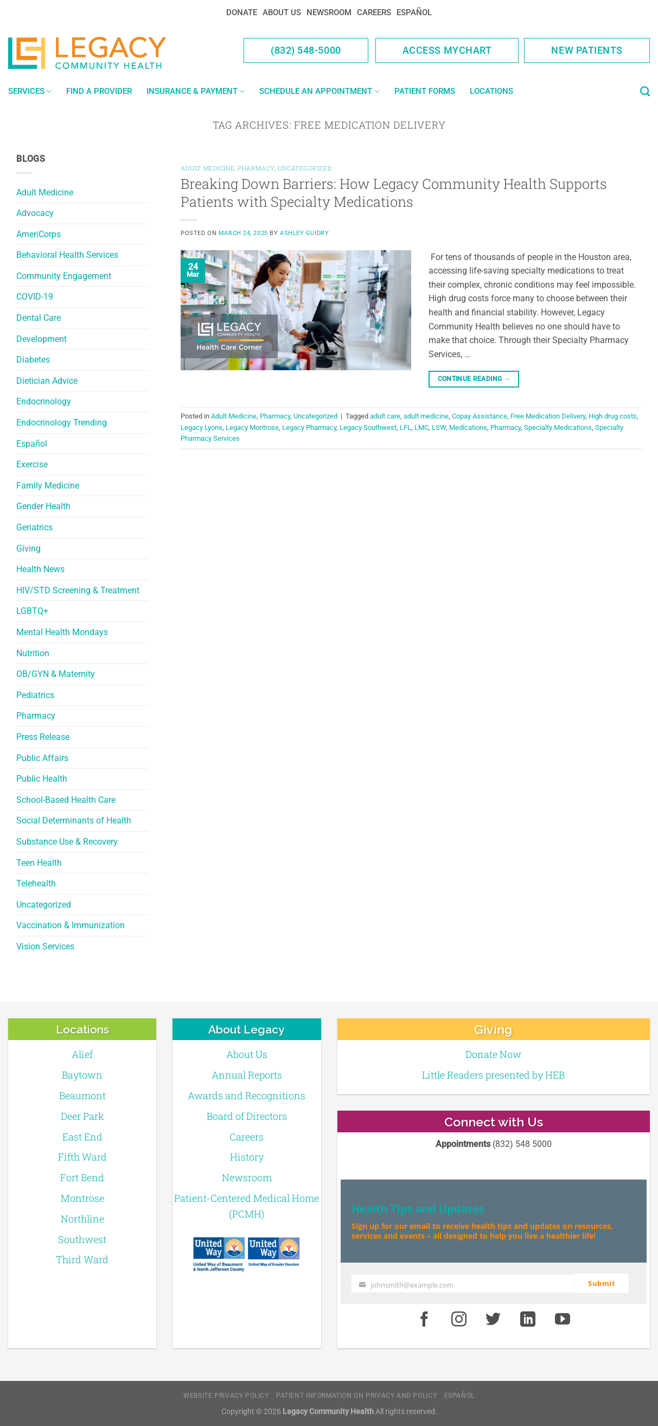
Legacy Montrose (252, 427)
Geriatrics (34, 527)
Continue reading (474, 379)
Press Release (42, 737)
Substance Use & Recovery (67, 841)
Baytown (82, 1074)
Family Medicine (47, 485)
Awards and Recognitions (246, 1095)
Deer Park (82, 1116)
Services (30, 91)
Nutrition (32, 653)
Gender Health (43, 506)
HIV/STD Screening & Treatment (77, 590)
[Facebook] (424, 1319)
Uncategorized (43, 904)
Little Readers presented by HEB (493, 1074)
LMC (421, 427)
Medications (468, 427)
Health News (40, 569)
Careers (374, 12)
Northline (82, 1218)
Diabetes (33, 359)
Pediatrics (35, 695)
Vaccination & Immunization (70, 925)
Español (414, 12)
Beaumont (82, 1095)
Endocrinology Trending (61, 422)
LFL (405, 427)
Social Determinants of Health (73, 820)
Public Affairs (42, 758)
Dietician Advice (47, 381)
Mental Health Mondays (62, 632)
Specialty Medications (558, 427)
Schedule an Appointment (319, 91)
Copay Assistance (479, 416)
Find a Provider (99, 91)
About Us (282, 12)
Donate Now (493, 1054)
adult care (385, 416)
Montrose (82, 1198)
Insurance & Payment (195, 91)
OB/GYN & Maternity (55, 674)
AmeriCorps (38, 234)
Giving (28, 548)
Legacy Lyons (201, 427)
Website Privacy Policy (226, 1395)
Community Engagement (63, 276)
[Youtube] (562, 1319)
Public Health (41, 779)
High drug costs (613, 416)
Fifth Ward (82, 1156)
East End (82, 1136)
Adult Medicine (44, 192)
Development (41, 339)
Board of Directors (247, 1116)
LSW (439, 427)
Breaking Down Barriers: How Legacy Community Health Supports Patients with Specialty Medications (394, 192)
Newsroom (329, 12)
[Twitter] (493, 1319)
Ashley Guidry (304, 233)
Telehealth (36, 883)
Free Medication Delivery (547, 416)
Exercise (32, 464)
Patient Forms (424, 91)
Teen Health (39, 863)
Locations (491, 91)
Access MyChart (447, 50)
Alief (82, 1054)
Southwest (82, 1239)
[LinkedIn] (528, 1319)
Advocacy (35, 213)
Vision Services (45, 946)
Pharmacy (35, 716)
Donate (241, 12)
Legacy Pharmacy (309, 427)
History (247, 1156)
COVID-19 (34, 296)
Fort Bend (82, 1177)
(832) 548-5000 (306, 50)
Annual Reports (247, 1074)
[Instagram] (459, 1319)
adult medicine (426, 416)
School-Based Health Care (66, 800)
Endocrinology (43, 401)
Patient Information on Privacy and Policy (356, 1395)
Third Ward (82, 1259)
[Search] (645, 91)
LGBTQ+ (32, 611)
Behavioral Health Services (67, 255)
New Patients (587, 50)
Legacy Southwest (368, 427)
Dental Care (38, 318)
